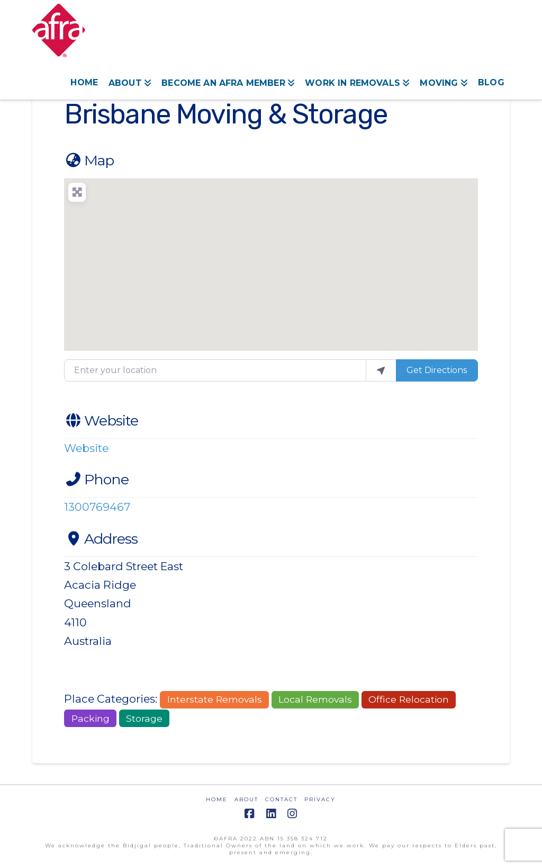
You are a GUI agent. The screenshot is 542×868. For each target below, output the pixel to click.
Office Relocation (408, 699)
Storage (144, 718)
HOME (217, 799)
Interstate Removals (214, 699)
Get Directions (436, 370)
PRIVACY (320, 799)
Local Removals (315, 699)
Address (101, 538)
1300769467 (97, 506)
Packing (90, 718)
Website (101, 420)
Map (89, 160)
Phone (96, 479)
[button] (271, 258)
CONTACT (281, 799)
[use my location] (381, 370)
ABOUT (246, 799)
